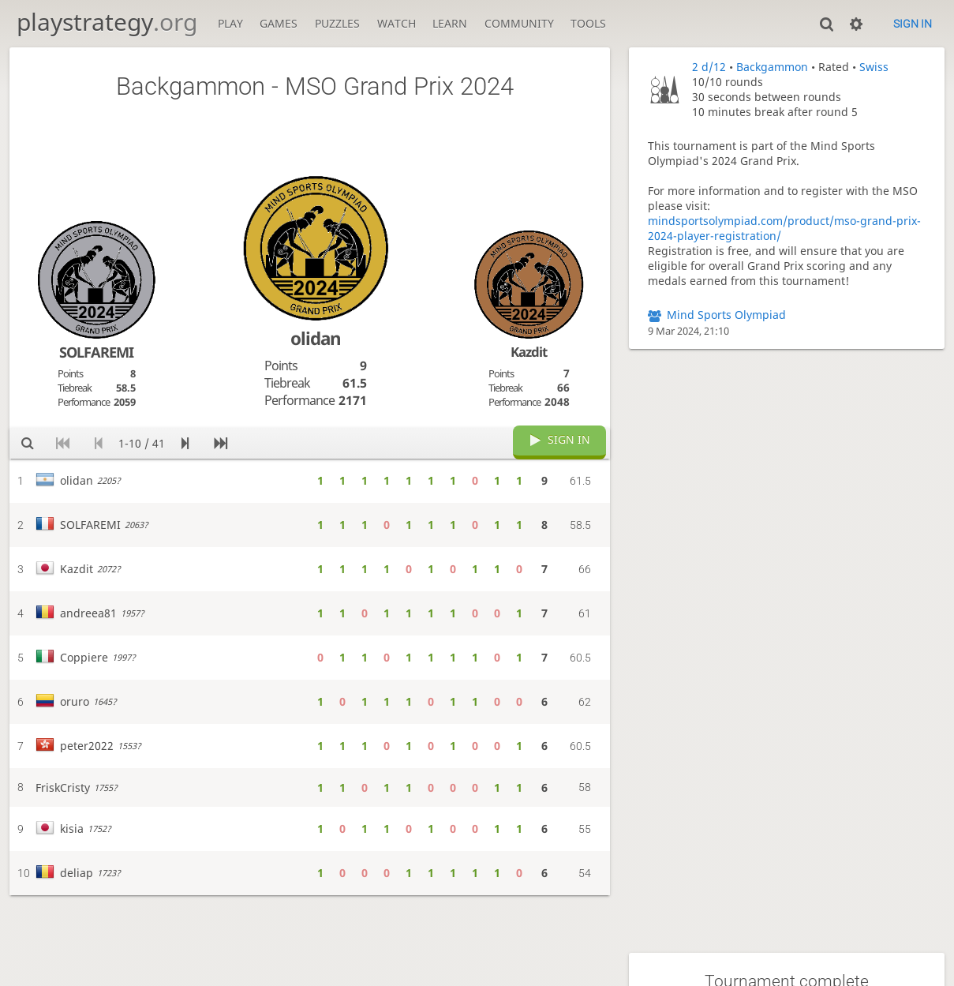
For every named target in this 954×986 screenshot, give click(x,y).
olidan (315, 338)
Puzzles (337, 23)
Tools (588, 23)
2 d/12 (709, 66)
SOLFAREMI (96, 352)
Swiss (874, 66)
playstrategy (107, 22)
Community (519, 23)
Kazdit (529, 352)
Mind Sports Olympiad (726, 314)
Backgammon (772, 66)
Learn (449, 23)
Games (278, 23)
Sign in (912, 23)
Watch (396, 23)
